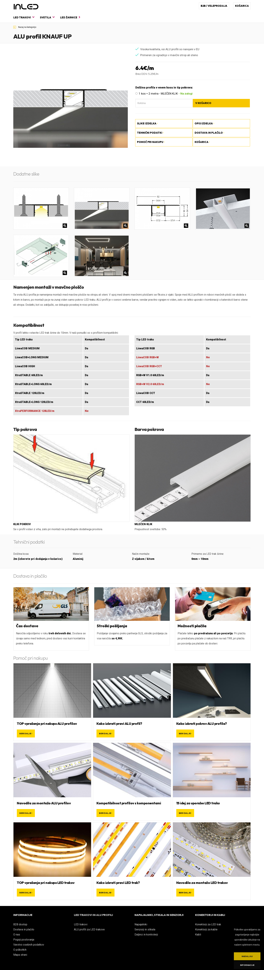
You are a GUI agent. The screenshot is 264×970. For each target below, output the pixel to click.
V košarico (203, 103)
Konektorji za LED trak (208, 924)
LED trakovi (23, 17)
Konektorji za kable (206, 929)
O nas (16, 934)
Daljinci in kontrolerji (146, 934)
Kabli (198, 934)
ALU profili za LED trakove (89, 929)
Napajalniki (141, 924)
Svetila (47, 17)
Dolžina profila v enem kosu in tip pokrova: (164, 87)
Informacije (247, 965)
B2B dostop (20, 924)
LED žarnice (70, 17)
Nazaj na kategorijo (24, 27)
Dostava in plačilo (23, 929)
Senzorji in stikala (145, 929)
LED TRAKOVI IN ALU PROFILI (93, 915)
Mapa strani (20, 954)
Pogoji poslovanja (23, 939)
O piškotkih (19, 949)
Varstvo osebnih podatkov (28, 944)
